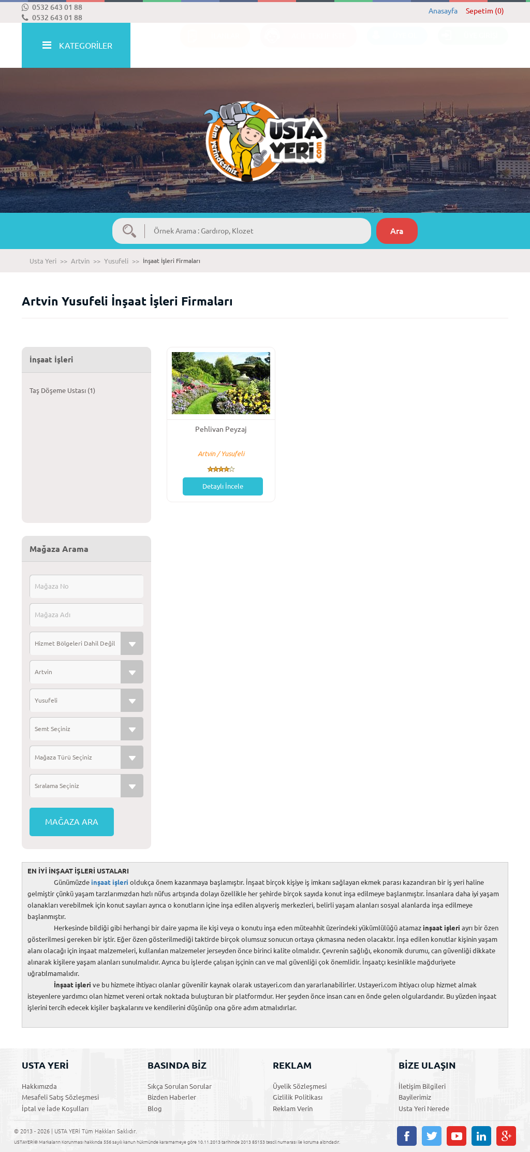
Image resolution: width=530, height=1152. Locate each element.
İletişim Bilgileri (422, 1086)
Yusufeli (116, 261)
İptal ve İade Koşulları (55, 1108)
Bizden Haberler (172, 1097)
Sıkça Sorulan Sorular (180, 1086)
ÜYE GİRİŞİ (468, 46)
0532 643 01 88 (52, 7)
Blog (155, 1108)
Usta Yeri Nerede (424, 1108)
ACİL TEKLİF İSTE (303, 45)
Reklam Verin (293, 1108)
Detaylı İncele (222, 486)
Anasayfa (443, 11)
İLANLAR (210, 45)
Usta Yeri (43, 261)
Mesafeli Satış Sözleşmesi (60, 1097)
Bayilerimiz (415, 1097)
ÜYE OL (392, 46)
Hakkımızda (39, 1086)
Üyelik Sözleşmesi (300, 1086)
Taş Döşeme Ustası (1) (62, 390)
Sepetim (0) (485, 11)
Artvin (80, 261)
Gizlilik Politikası (297, 1097)
